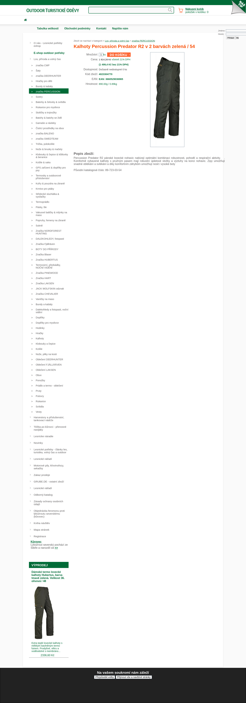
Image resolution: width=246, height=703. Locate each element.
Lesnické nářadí (43, 458)
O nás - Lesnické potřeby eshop (48, 44)
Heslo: (221, 34)
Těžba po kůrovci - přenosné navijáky (50, 428)
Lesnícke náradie (43, 436)
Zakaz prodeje (42, 475)
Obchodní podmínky (77, 28)
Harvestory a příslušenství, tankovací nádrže (49, 419)
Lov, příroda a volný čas (117, 41)
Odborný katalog (43, 494)
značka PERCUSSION (143, 41)
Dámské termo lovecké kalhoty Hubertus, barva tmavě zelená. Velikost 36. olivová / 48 (48, 577)
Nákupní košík (194, 9)
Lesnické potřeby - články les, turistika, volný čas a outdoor (50, 451)
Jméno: (221, 30)
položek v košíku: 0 (196, 11)
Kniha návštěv (42, 523)
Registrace (40, 536)
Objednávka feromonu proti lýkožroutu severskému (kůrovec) (49, 513)
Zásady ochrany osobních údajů (48, 503)
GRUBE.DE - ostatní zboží (49, 481)
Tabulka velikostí (48, 28)
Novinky (38, 442)
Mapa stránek (41, 529)
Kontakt (101, 28)
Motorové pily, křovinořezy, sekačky (49, 467)
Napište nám (120, 28)
